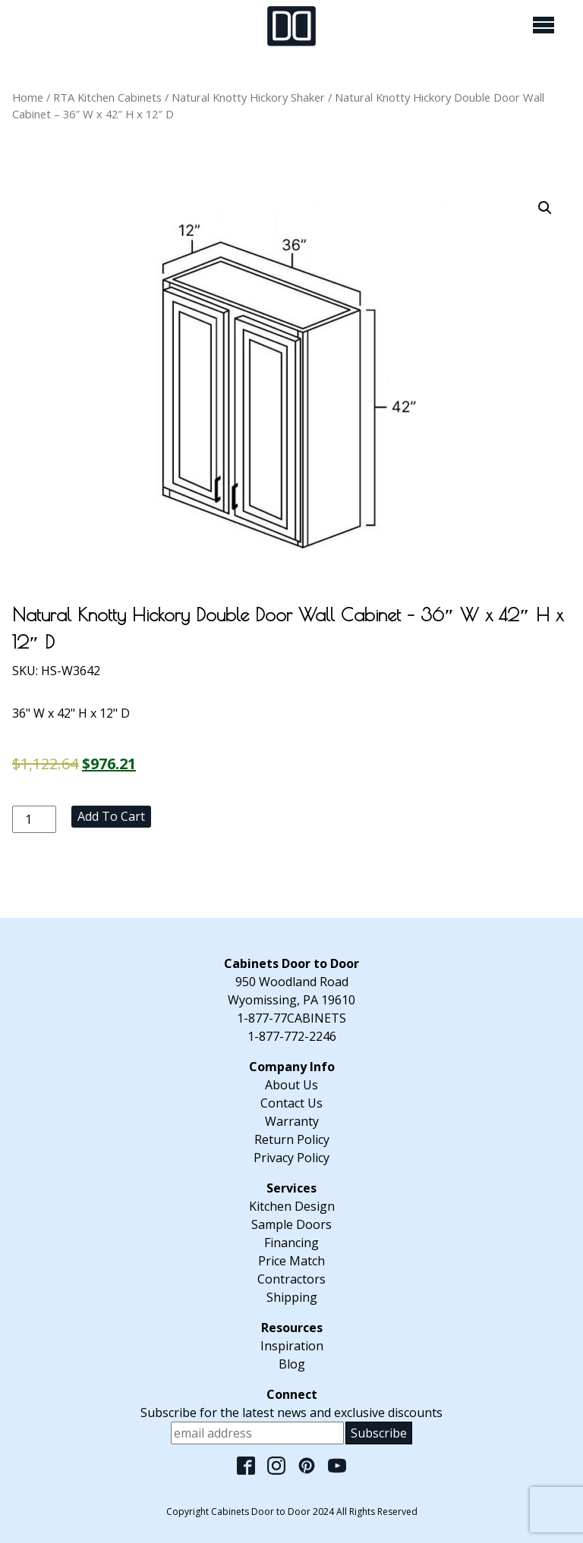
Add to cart (111, 816)
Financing (291, 1242)
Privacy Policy (291, 1157)
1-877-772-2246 (291, 1036)
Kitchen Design (292, 1206)
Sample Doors (291, 1224)
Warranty (292, 1121)
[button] (545, 208)
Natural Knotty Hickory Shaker (248, 97)
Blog (292, 1364)
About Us (291, 1084)
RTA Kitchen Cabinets (107, 97)
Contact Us (291, 1103)
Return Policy (291, 1139)
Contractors (291, 1279)
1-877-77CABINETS (291, 1018)
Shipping (291, 1297)
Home (27, 97)
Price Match (291, 1260)
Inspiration (291, 1345)
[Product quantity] (34, 819)
